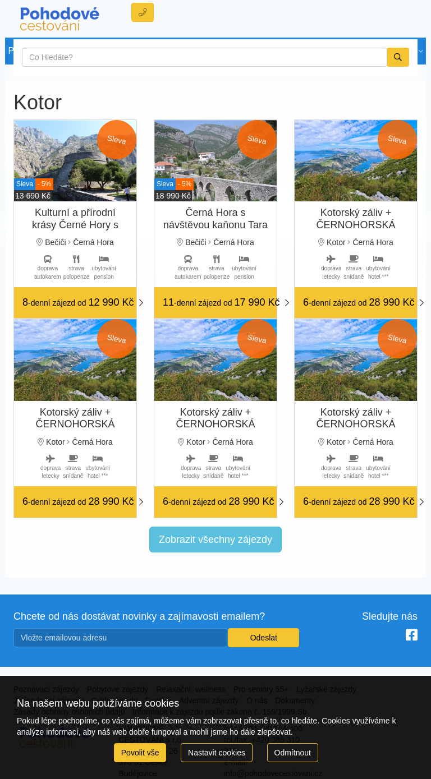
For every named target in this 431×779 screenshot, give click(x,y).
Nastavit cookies (216, 752)
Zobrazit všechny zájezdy (215, 539)
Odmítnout (292, 752)
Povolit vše (140, 752)
